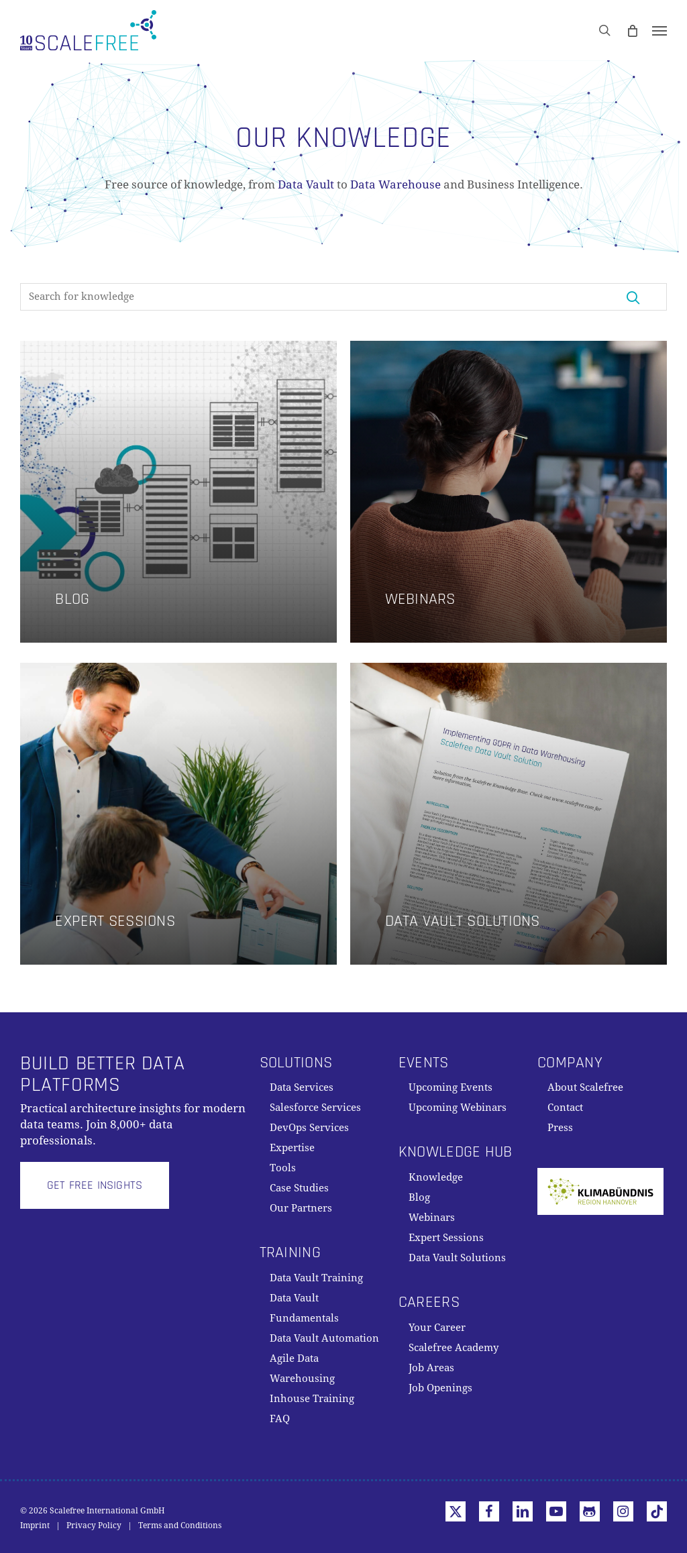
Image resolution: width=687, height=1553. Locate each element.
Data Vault (306, 184)
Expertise (292, 1148)
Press (560, 1128)
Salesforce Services (315, 1108)
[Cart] (632, 30)
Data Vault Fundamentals (304, 1308)
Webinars (432, 1218)
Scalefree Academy (453, 1348)
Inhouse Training (312, 1399)
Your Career (437, 1328)
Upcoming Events (450, 1087)
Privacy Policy (93, 1525)
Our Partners (301, 1208)
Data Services (301, 1087)
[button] (659, 30)
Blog (419, 1197)
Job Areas (431, 1368)
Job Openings (440, 1388)
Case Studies (299, 1188)
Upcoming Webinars (458, 1108)
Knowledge (436, 1177)
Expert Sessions (446, 1238)
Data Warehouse (395, 184)
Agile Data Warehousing (302, 1368)
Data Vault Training (316, 1278)
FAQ (280, 1419)
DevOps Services (309, 1128)
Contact (565, 1108)
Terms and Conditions (179, 1525)
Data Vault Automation (324, 1338)
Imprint (35, 1525)
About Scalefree (585, 1087)
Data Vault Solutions (457, 1258)
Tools (283, 1168)
